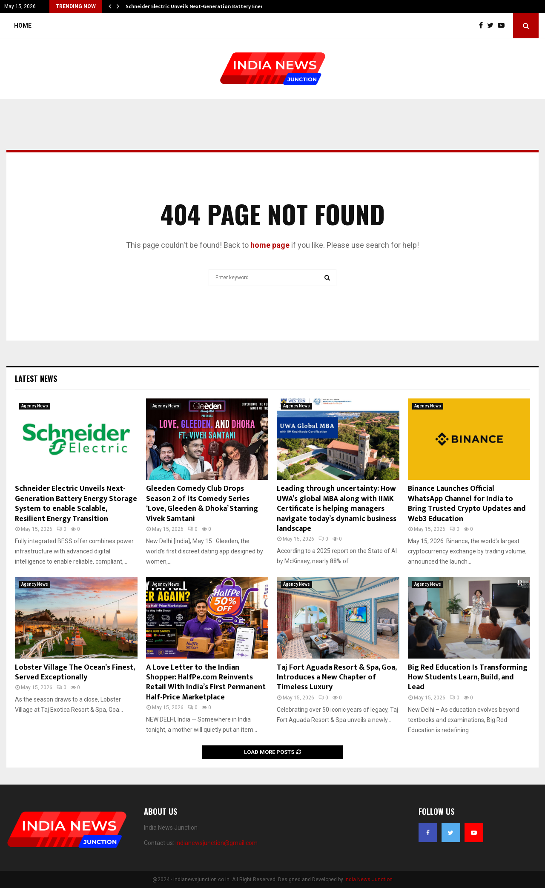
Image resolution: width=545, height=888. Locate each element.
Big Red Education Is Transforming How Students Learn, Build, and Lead (468, 677)
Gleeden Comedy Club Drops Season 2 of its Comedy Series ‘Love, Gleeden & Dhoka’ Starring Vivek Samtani (202, 503)
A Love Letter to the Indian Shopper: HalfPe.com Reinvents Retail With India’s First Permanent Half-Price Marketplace (206, 682)
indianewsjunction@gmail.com (216, 842)
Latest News (36, 378)
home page (270, 245)
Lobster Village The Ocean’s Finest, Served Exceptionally (75, 672)
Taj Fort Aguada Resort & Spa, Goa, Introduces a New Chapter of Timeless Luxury (336, 677)
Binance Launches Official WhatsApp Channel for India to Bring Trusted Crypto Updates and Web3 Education (467, 503)
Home (23, 25)
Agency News (34, 406)
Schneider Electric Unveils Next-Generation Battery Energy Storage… (210, 6)
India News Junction (368, 879)
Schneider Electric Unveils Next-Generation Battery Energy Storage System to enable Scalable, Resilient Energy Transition (76, 503)
